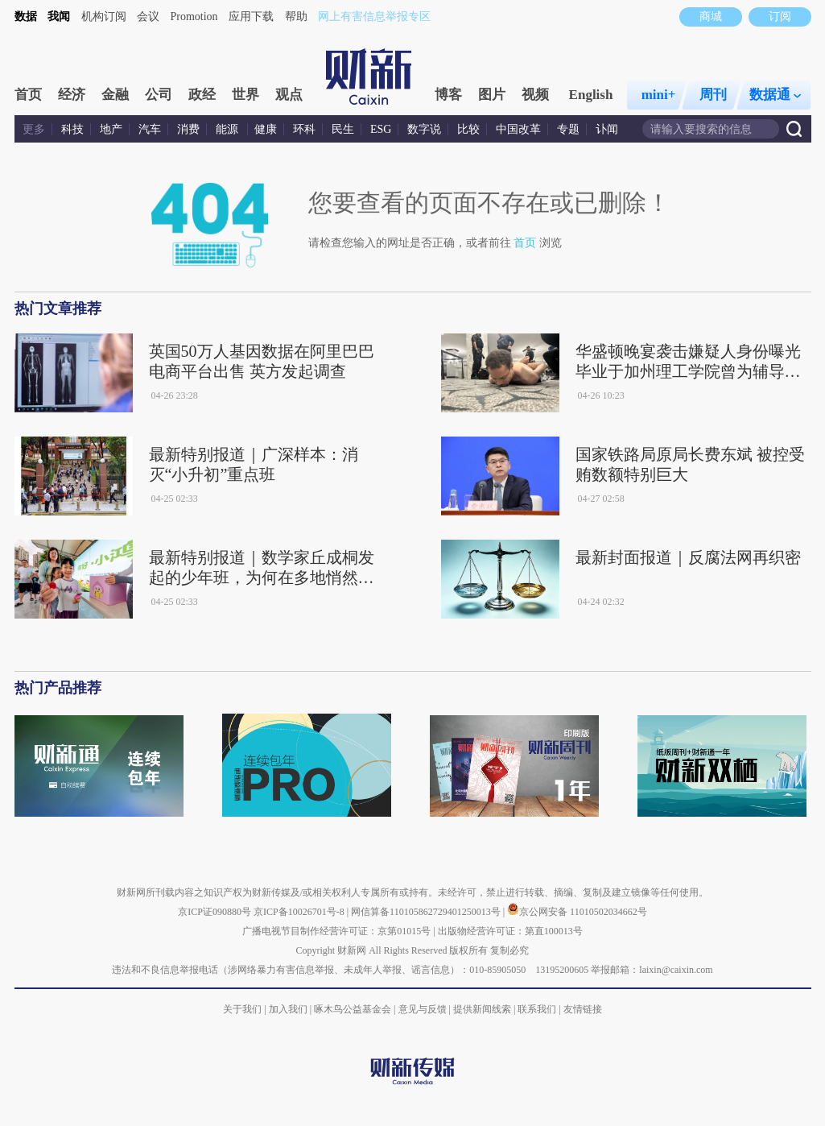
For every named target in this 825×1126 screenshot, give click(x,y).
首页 (28, 94)
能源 (228, 129)
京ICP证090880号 (214, 911)
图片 (491, 94)
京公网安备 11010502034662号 (577, 911)
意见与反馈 (422, 1009)
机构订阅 (103, 16)
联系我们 (537, 1009)
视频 (535, 94)
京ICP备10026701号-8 (300, 911)
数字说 (424, 129)
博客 (448, 94)
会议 (148, 16)
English (591, 94)
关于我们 (242, 1009)
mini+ (658, 94)
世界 (245, 94)
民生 (343, 129)
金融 (115, 94)
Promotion (194, 16)
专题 (568, 129)
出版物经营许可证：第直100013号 (510, 931)
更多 (34, 129)
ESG (380, 129)
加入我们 (288, 1009)
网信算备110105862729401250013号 (427, 911)
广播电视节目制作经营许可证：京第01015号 (336, 931)
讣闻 (607, 129)
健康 (265, 129)
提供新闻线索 (482, 1009)
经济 (71, 94)
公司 (158, 94)
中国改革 (518, 129)
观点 (289, 94)
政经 (202, 94)
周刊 (713, 94)
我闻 (58, 16)
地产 (111, 129)
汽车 (149, 129)
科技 (72, 129)
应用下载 (251, 16)
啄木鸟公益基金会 (354, 1009)
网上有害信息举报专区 (374, 16)
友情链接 (582, 1009)
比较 (468, 129)
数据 (25, 16)
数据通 (775, 94)
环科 (304, 129)
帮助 (296, 16)
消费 (188, 129)
